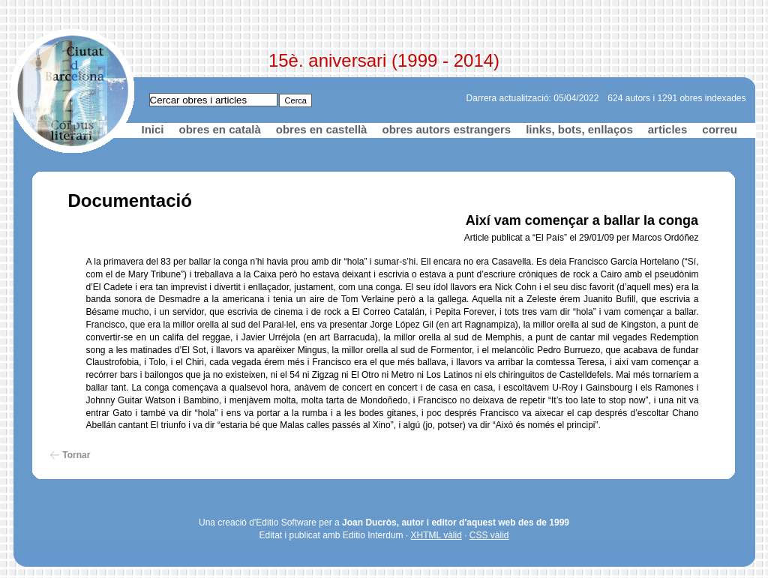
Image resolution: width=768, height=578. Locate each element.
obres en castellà (322, 129)
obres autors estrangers (446, 129)
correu (719, 129)
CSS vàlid (489, 535)
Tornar (76, 455)
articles (668, 129)
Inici (153, 129)
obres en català (220, 129)
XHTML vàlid (436, 535)
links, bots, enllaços (579, 129)
